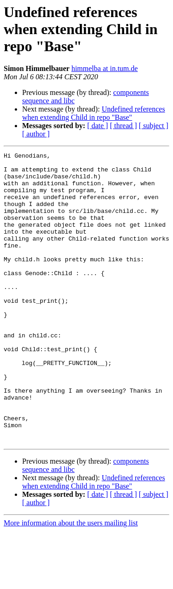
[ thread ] (123, 126)
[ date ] (97, 126)
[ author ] (36, 134)
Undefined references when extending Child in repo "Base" (93, 113)
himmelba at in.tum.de (105, 68)
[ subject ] (153, 126)
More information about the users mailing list (71, 581)
